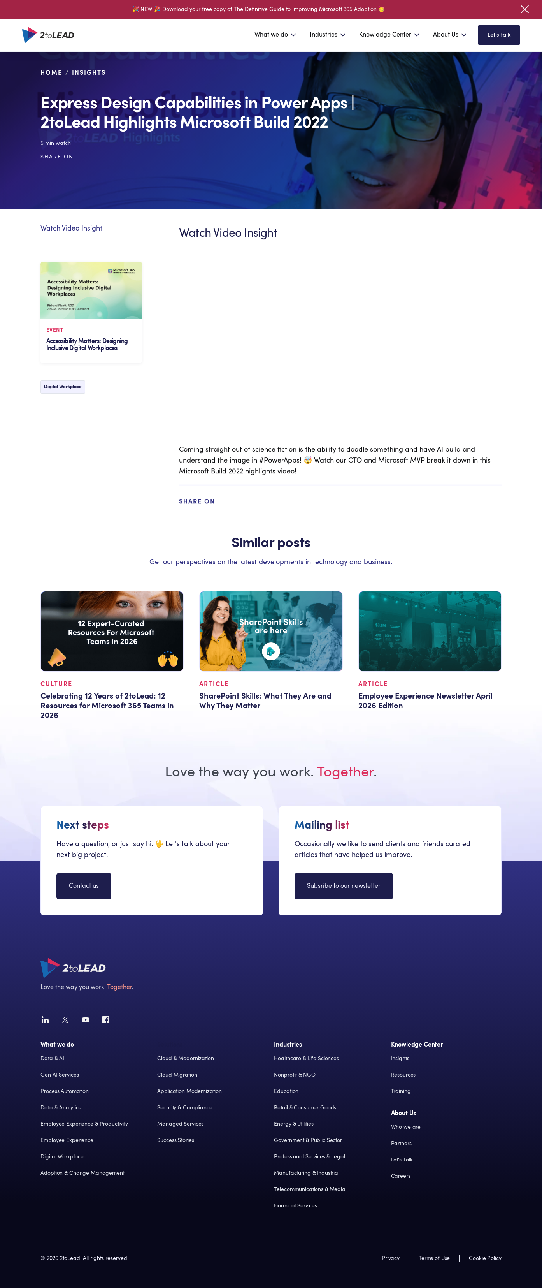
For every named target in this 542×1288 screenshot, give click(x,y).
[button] (275, 35)
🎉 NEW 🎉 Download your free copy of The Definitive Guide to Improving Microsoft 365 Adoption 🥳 (258, 9)
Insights (89, 73)
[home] (48, 35)
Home (51, 73)
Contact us (84, 888)
